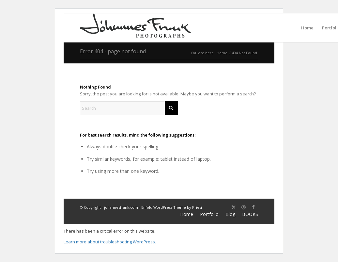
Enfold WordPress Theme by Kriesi (171, 207)
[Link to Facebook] (253, 207)
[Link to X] (233, 207)
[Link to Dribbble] (243, 207)
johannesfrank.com (121, 207)
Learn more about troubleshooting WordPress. (110, 242)
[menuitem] (307, 27)
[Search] (129, 108)
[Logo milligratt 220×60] (135, 27)
